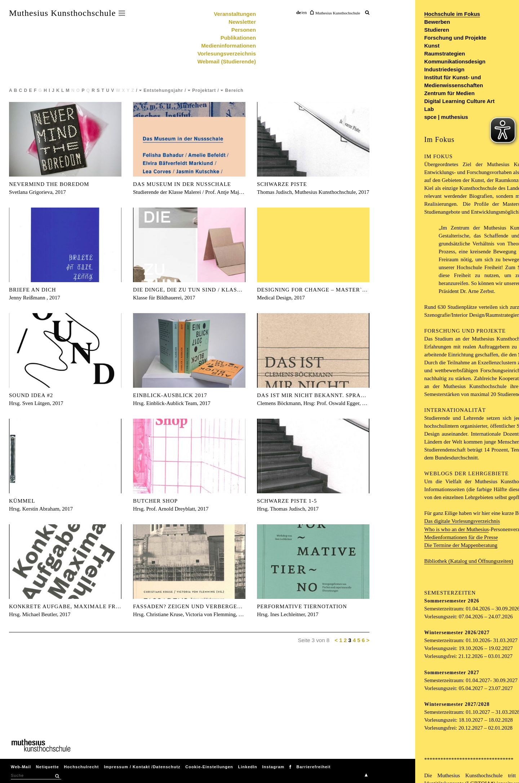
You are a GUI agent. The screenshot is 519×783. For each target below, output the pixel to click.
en (304, 12)
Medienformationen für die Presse (461, 537)
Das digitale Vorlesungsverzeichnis (462, 521)
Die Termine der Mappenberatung (460, 545)
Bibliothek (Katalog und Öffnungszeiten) (468, 561)
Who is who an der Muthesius (456, 529)
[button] (57, 776)
